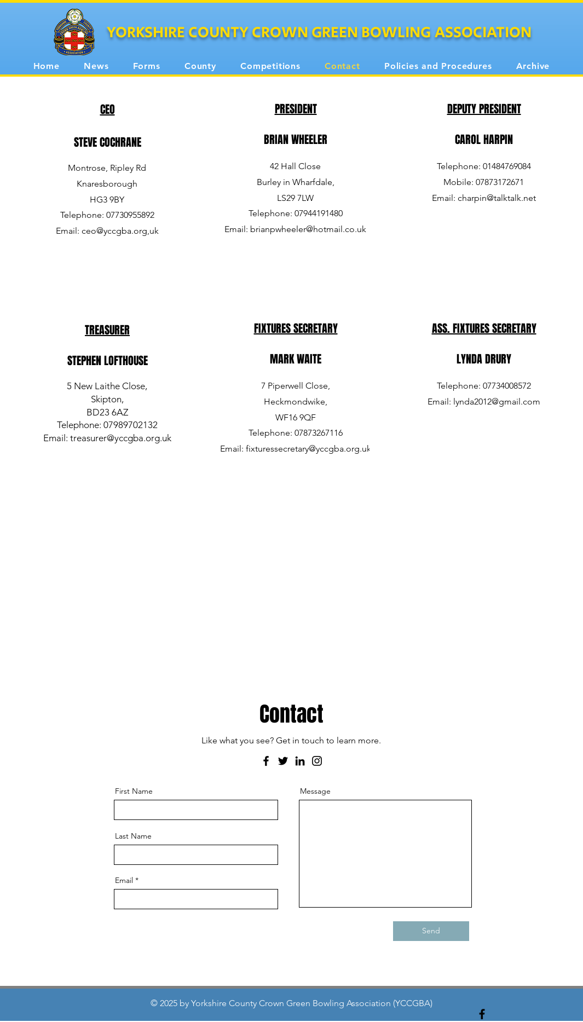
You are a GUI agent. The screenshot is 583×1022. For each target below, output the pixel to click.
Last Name (133, 836)
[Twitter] (283, 760)
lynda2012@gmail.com (496, 401)
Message (315, 791)
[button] (200, 66)
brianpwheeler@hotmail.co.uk (308, 229)
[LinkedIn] (300, 760)
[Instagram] (317, 760)
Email (124, 880)
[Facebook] (266, 760)
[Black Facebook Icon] (482, 1014)
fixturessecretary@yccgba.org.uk (308, 448)
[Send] (431, 931)
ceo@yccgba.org (114, 231)
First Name (134, 791)
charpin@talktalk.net (496, 198)
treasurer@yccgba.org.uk (120, 437)
